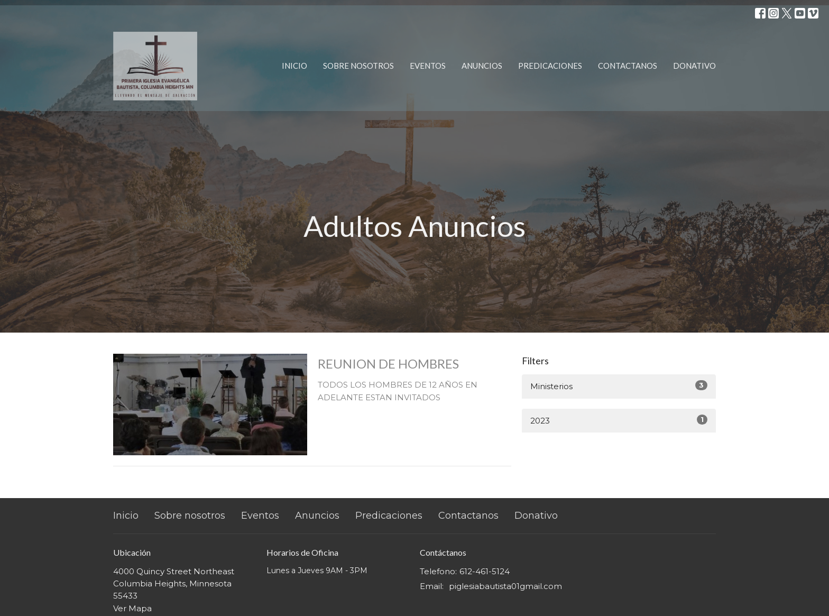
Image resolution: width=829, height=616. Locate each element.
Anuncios (482, 65)
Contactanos (627, 65)
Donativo (694, 65)
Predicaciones (550, 65)
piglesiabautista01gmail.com (505, 586)
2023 (618, 420)
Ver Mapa (132, 608)
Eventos (428, 65)
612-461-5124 (484, 571)
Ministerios (618, 385)
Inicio (294, 65)
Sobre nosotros (358, 65)
